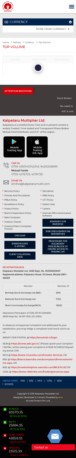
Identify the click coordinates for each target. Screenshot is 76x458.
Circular (20, 235)
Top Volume (44, 42)
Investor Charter (12, 221)
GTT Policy (47, 200)
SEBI (59, 380)
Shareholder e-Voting (20, 245)
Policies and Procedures (17, 195)
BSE (31, 380)
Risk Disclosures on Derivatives (58, 232)
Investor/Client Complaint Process (17, 227)
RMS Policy (48, 195)
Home (6, 42)
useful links (48, 204)
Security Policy (12, 191)
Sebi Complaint (12, 217)
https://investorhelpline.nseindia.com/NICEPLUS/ (38, 367)
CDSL (49, 380)
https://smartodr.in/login (43, 337)
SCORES (9, 384)
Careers (46, 208)
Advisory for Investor (58, 222)
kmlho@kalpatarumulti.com (30, 184)
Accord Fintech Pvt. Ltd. (38, 400)
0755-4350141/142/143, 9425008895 (34, 166)
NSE (23, 380)
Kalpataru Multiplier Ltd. (8, 6)
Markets (17, 42)
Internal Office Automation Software (56, 214)
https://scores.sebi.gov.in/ (25, 343)
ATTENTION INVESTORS (18, 91)
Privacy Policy (11, 208)
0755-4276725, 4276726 (27, 174)
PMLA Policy (10, 200)
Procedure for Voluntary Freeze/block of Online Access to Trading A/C (58, 246)
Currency (29, 42)
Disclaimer (48, 191)
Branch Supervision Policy (17, 213)
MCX (40, 380)
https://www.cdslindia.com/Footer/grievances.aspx (40, 371)
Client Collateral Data (20, 255)
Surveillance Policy (14, 204)
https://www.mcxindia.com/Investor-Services (36, 355)
